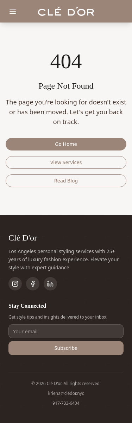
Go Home (66, 144)
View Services (66, 162)
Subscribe (66, 348)
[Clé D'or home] (66, 11)
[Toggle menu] (12, 11)
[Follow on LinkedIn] (50, 283)
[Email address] (66, 331)
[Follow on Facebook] (32, 283)
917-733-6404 (65, 403)
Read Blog (66, 180)
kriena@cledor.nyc (66, 393)
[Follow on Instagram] (15, 283)
